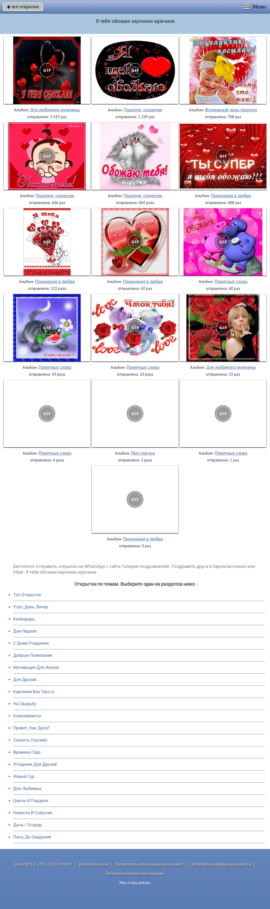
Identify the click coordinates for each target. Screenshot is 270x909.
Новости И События (32, 812)
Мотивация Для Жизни (36, 667)
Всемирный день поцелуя (231, 109)
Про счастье (143, 453)
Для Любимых (27, 788)
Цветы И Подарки (30, 800)
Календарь (24, 619)
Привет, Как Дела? (31, 728)
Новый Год (23, 776)
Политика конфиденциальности (221, 864)
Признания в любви (231, 195)
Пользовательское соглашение (135, 873)
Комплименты (27, 715)
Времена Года (27, 752)
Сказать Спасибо (30, 740)
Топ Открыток (27, 594)
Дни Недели (25, 631)
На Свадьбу (24, 703)
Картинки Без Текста (33, 691)
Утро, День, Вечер (30, 606)
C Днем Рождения (31, 643)
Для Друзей (24, 679)
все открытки (23, 6)
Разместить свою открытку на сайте (149, 864)
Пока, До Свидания (32, 837)
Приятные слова (231, 281)
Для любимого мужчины (55, 109)
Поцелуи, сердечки (143, 109)
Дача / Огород (27, 824)
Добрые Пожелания (32, 655)
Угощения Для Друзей (35, 764)
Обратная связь (94, 864)
